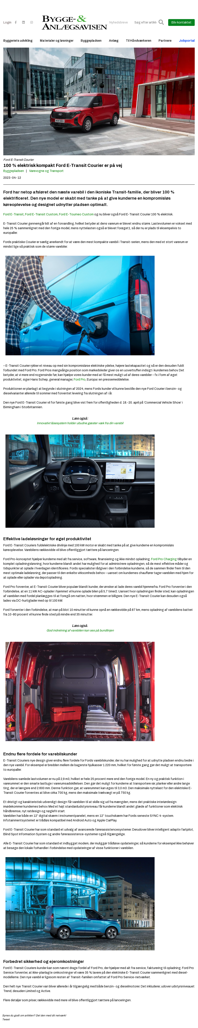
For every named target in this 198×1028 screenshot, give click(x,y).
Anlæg (113, 40)
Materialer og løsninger (56, 40)
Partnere (165, 40)
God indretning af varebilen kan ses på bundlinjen (80, 630)
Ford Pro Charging (164, 559)
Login (7, 22)
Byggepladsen (91, 40)
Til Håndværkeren (138, 40)
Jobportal (187, 40)
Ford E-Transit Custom (41, 214)
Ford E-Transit (13, 214)
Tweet (6, 1019)
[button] (161, 22)
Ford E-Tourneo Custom (76, 214)
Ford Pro (80, 379)
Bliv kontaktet (181, 22)
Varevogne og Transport (46, 171)
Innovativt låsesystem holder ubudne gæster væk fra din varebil (80, 423)
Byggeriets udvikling (17, 40)
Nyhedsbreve (118, 22)
